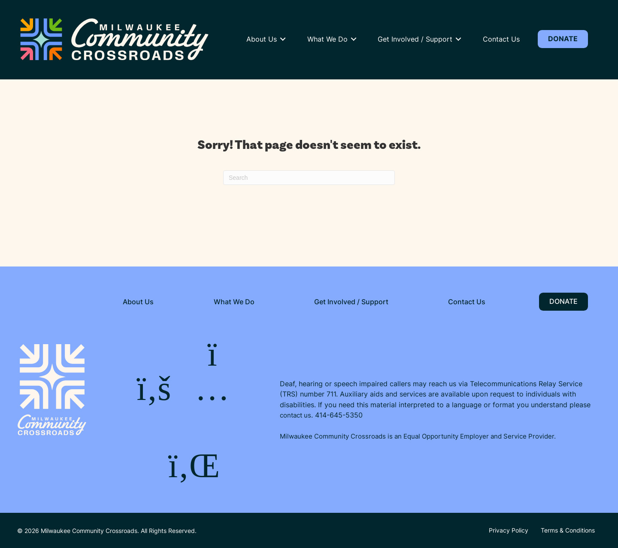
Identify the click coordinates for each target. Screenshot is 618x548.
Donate (563, 38)
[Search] (309, 177)
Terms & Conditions (568, 530)
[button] (283, 39)
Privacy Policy (508, 530)
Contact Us (501, 39)
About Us (261, 39)
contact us (295, 415)
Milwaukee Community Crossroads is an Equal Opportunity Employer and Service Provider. (418, 436)
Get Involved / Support (415, 39)
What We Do (327, 39)
